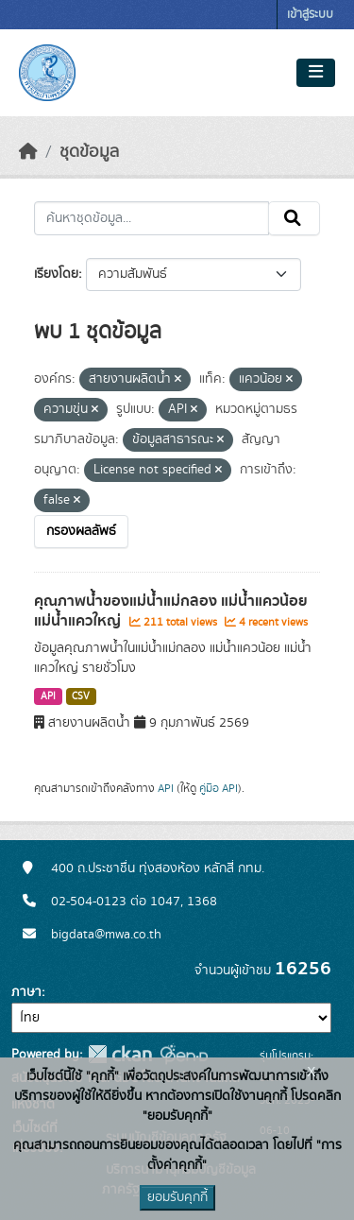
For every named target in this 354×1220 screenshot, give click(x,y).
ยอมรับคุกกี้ (177, 1197)
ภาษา (26, 992)
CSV (81, 696)
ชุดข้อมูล (89, 152)
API (48, 696)
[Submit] (294, 218)
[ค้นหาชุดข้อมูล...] (151, 218)
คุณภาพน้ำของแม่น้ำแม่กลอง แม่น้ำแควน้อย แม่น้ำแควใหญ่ (171, 611)
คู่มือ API (218, 788)
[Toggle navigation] (315, 73)
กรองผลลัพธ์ (81, 531)
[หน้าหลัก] (28, 152)
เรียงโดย (56, 274)
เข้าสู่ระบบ (310, 15)
